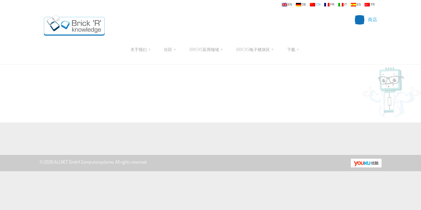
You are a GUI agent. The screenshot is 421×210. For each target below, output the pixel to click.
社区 (170, 49)
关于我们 (140, 49)
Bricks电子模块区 (255, 49)
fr (329, 4)
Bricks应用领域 (206, 49)
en (287, 4)
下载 (292, 49)
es (356, 4)
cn (315, 4)
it (342, 4)
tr (370, 4)
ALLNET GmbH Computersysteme (83, 162)
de (301, 4)
